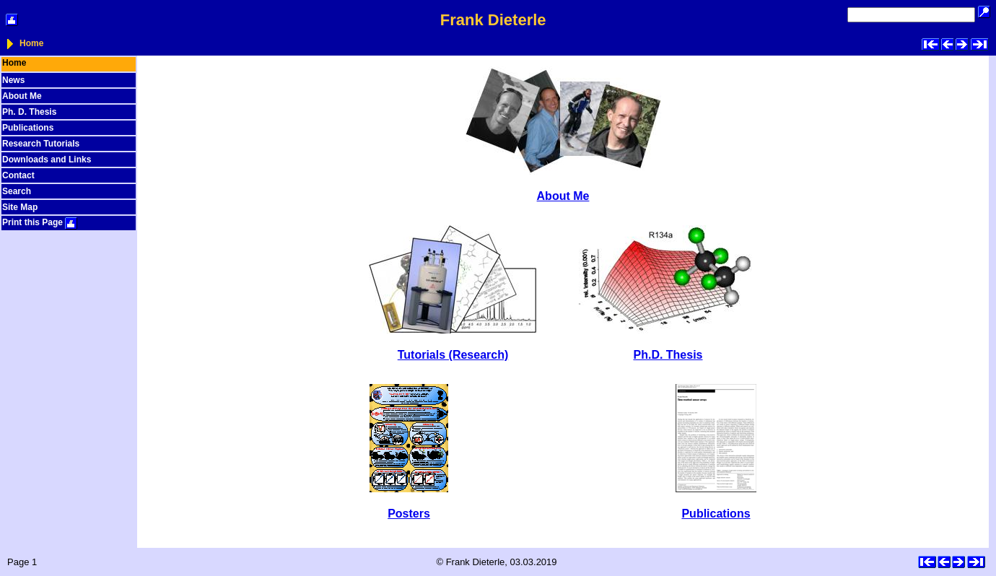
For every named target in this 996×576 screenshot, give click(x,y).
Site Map (20, 207)
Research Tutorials (40, 144)
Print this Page (39, 222)
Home (31, 43)
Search (16, 191)
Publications (27, 128)
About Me (22, 96)
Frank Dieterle (493, 20)
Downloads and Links (46, 159)
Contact (18, 175)
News (13, 80)
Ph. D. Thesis (29, 112)
